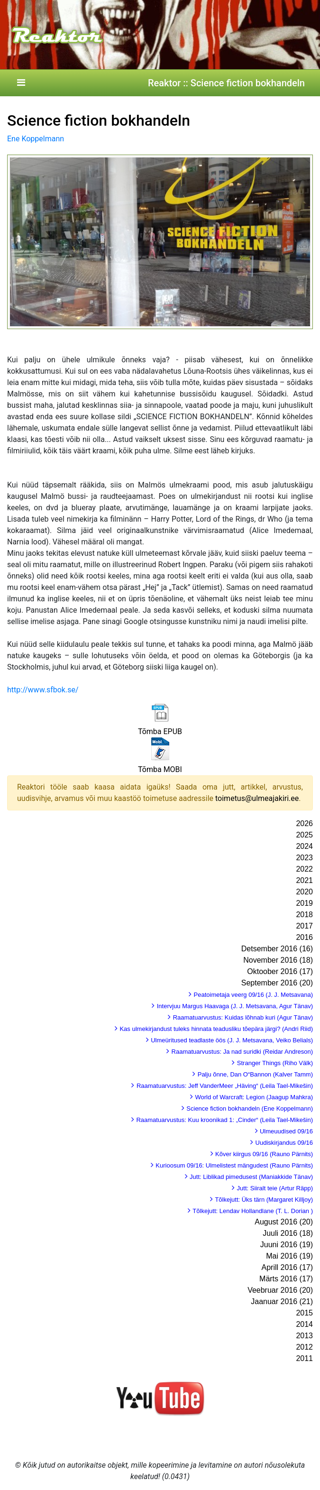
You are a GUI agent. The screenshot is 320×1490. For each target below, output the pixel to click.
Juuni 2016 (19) (286, 1245)
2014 (304, 1324)
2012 (304, 1347)
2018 (304, 915)
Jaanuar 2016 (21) (282, 1301)
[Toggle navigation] (21, 83)
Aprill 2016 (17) (287, 1267)
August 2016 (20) (284, 1222)
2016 (304, 937)
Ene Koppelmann (35, 138)
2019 (304, 903)
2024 (304, 846)
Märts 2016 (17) (286, 1279)
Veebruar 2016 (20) (280, 1290)
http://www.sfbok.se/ (43, 689)
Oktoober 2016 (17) (280, 971)
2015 (304, 1313)
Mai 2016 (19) (289, 1256)
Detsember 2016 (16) (277, 949)
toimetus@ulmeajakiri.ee (257, 798)
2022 (304, 869)
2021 (304, 880)
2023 (304, 858)
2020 (304, 892)
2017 (304, 926)
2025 (304, 835)
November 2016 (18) (278, 960)
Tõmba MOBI (160, 769)
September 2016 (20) (277, 983)
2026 (304, 823)
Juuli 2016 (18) (288, 1233)
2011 (304, 1358)
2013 (304, 1336)
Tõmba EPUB (160, 731)
